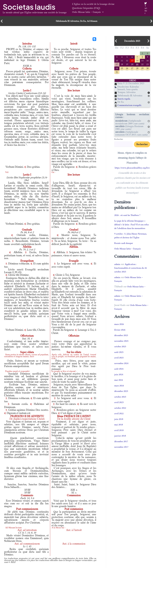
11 (122, 60)
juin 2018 (118, 423)
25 (122, 68)
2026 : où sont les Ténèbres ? (128, 216)
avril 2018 (119, 434)
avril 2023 (119, 407)
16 (147, 60)
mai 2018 (118, 429)
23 (147, 64)
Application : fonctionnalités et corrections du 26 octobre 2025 (131, 272)
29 (142, 68)
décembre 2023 (121, 395)
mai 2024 (118, 384)
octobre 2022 (120, 412)
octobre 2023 (120, 401)
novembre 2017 (121, 451)
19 (127, 64)
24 (117, 68)
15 (142, 60)
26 (127, 68)
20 (132, 64)
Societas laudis (29, 6)
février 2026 (120, 334)
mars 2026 (119, 328)
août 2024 (119, 373)
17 (117, 64)
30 (147, 68)
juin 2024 (118, 379)
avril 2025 (119, 362)
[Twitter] (145, 8)
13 (132, 60)
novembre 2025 (121, 345)
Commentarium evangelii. (130, 106)
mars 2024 (119, 390)
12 (127, 60)
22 (142, 64)
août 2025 (119, 356)
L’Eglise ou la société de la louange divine (92, 6)
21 (137, 64)
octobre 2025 (120, 351)
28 (137, 68)
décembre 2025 (121, 340)
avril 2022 (119, 418)
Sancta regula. (124, 99)
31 (117, 72)
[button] (131, 10)
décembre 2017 (121, 446)
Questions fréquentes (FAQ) (85, 10)
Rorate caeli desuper (124, 247)
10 (117, 60)
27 (132, 68)
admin (117, 268)
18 (122, 64)
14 (137, 60)
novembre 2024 (121, 367)
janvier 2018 (120, 440)
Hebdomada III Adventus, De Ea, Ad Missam (76, 21)
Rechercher (118, 140)
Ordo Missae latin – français (117, 10)
